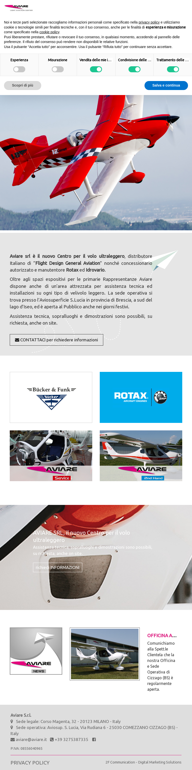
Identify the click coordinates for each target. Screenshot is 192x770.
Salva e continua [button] (166, 85)
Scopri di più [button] (22, 85)
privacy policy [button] (149, 22)
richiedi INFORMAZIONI (58, 567)
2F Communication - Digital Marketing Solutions (144, 762)
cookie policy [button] (49, 32)
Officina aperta (166, 635)
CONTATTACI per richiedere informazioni (56, 339)
